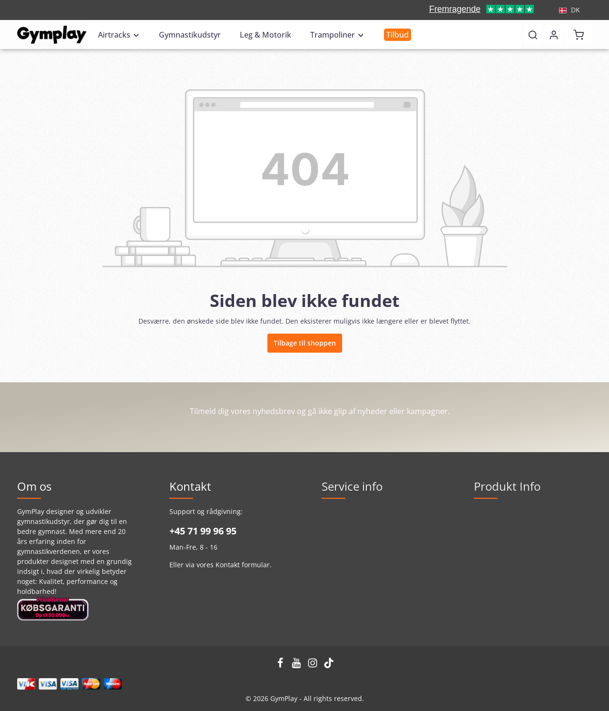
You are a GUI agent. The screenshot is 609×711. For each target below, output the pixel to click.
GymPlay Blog (343, 589)
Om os (332, 574)
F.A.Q (482, 559)
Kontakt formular (243, 564)
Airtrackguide (495, 528)
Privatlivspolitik (346, 528)
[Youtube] (297, 665)
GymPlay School (347, 559)
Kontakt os (338, 544)
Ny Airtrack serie (500, 544)
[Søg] (532, 34)
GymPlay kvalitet (500, 513)
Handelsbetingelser (353, 513)
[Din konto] (553, 34)
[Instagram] (313, 665)
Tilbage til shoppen (305, 342)
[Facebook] (281, 665)
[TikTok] (329, 665)
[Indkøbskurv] (578, 34)
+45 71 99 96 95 (202, 530)
